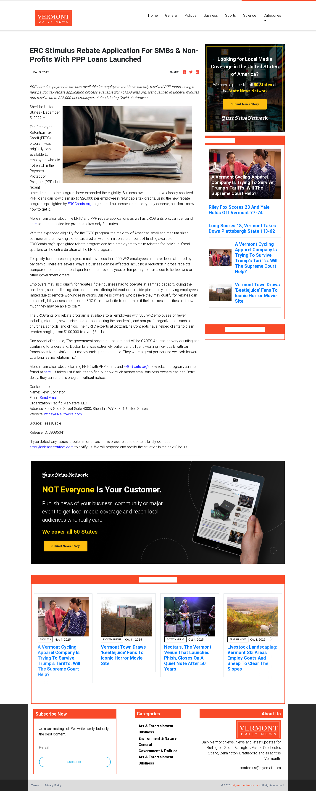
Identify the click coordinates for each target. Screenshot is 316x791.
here (33, 224)
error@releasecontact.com (52, 447)
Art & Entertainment (156, 726)
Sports (230, 15)
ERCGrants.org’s (137, 366)
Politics (190, 15)
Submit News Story (245, 104)
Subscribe (74, 762)
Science (249, 15)
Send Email (48, 397)
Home (154, 15)
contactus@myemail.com (260, 767)
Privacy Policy (53, 785)
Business (211, 15)
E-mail (44, 747)
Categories (272, 15)
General (171, 15)
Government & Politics (158, 750)
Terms (35, 785)
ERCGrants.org (79, 203)
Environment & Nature (157, 738)
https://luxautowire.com (63, 414)
